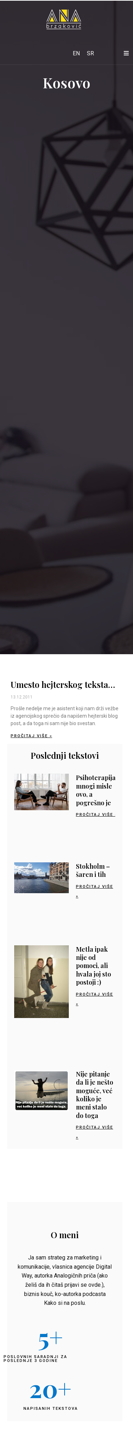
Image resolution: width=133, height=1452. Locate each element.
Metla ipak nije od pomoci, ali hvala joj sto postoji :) (93, 966)
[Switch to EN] (76, 54)
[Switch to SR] (90, 54)
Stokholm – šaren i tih (93, 870)
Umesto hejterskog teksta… (63, 684)
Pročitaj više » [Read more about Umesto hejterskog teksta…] (31, 736)
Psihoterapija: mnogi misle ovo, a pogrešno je (96, 790)
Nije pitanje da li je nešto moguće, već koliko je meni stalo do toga (94, 1095)
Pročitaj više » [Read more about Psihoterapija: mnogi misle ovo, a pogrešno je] (96, 814)
